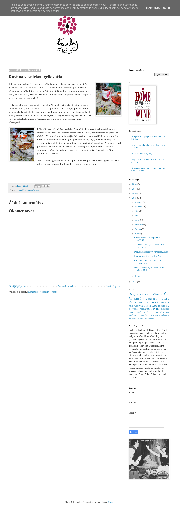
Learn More (153, 8)
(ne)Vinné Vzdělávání (139, 309)
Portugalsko (21, 190)
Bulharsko (164, 315)
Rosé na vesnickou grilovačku (147, 256)
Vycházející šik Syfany (141, 153)
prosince (139, 202)
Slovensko (164, 312)
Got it (166, 8)
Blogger (111, 502)
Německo (154, 312)
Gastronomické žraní (138, 312)
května (138, 234)
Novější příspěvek (17, 286)
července (139, 224)
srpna (137, 220)
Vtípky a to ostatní (146, 302)
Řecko (145, 318)
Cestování (138, 306)
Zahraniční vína (33, 190)
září (137, 215)
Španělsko (133, 318)
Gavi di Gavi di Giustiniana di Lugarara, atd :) (147, 262)
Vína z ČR (161, 294)
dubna (138, 276)
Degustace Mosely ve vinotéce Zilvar (151, 252)
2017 (134, 189)
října (137, 211)
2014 (134, 281)
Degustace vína (140, 294)
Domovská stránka (66, 286)
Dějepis (140, 318)
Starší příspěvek (113, 286)
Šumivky (151, 318)
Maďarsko (133, 315)
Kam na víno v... (160, 306)
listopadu (139, 206)
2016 (134, 193)
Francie (147, 306)
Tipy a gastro (154, 315)
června (138, 229)
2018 (134, 184)
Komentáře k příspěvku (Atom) (42, 292)
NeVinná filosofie (160, 309)
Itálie (131, 306)
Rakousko (164, 302)
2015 (134, 198)
